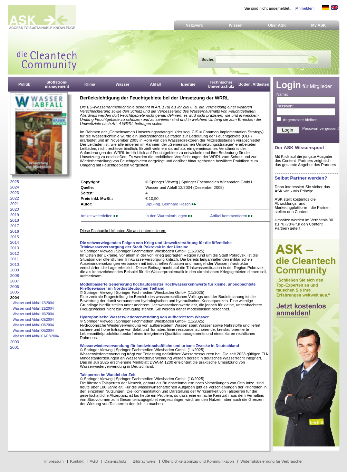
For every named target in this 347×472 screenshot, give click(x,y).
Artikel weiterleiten (99, 216)
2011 (14, 259)
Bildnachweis (144, 461)
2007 (14, 281)
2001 (14, 347)
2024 (14, 187)
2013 (14, 248)
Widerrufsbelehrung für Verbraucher (271, 461)
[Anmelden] (304, 8)
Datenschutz (115, 461)
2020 (14, 209)
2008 (14, 275)
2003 (14, 342)
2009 (14, 270)
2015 (14, 237)
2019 (14, 215)
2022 (14, 198)
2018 (14, 220)
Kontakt (77, 461)
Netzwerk (194, 25)
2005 (14, 292)
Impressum (54, 461)
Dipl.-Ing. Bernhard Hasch (170, 204)
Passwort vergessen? (321, 128)
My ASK (318, 25)
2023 (14, 193)
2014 (14, 242)
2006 (14, 287)
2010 (14, 264)
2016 (14, 231)
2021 (14, 204)
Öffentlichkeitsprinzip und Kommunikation (198, 461)
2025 (14, 182)
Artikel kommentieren (231, 216)
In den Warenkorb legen (169, 216)
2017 (14, 226)
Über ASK (277, 25)
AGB (94, 461)
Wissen (236, 25)
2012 (14, 253)
